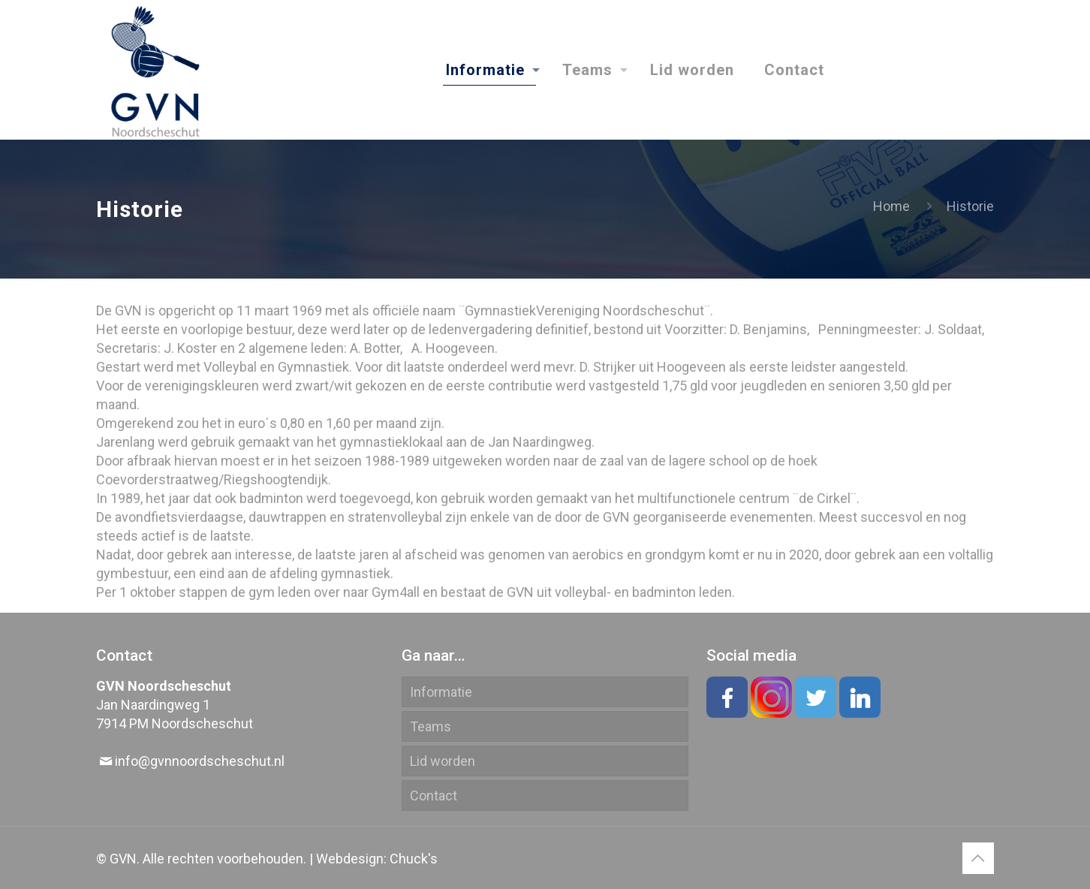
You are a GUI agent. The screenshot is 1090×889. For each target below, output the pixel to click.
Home (891, 206)
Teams (430, 726)
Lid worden (442, 761)
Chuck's (414, 858)
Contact (433, 795)
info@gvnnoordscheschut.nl (200, 761)
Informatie (441, 692)
